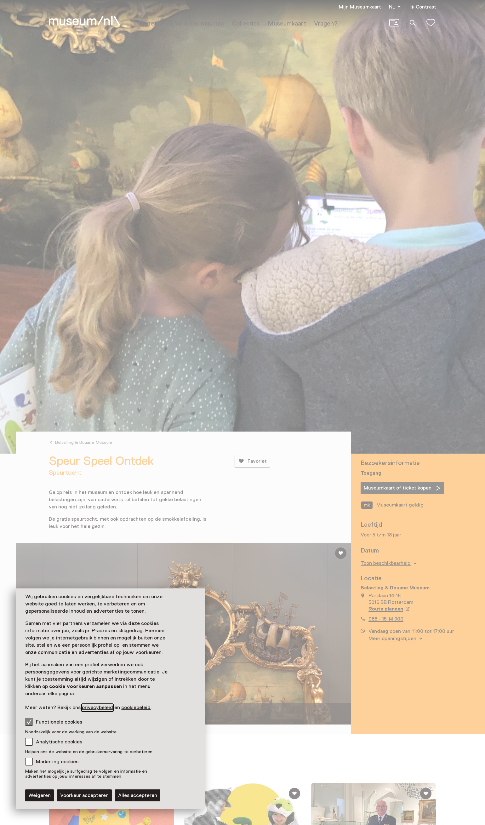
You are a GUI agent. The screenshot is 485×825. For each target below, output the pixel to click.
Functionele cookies (53, 721)
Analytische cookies (59, 742)
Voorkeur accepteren (84, 795)
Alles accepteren (137, 795)
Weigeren (39, 795)
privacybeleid (97, 707)
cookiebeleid (136, 707)
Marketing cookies (57, 762)
